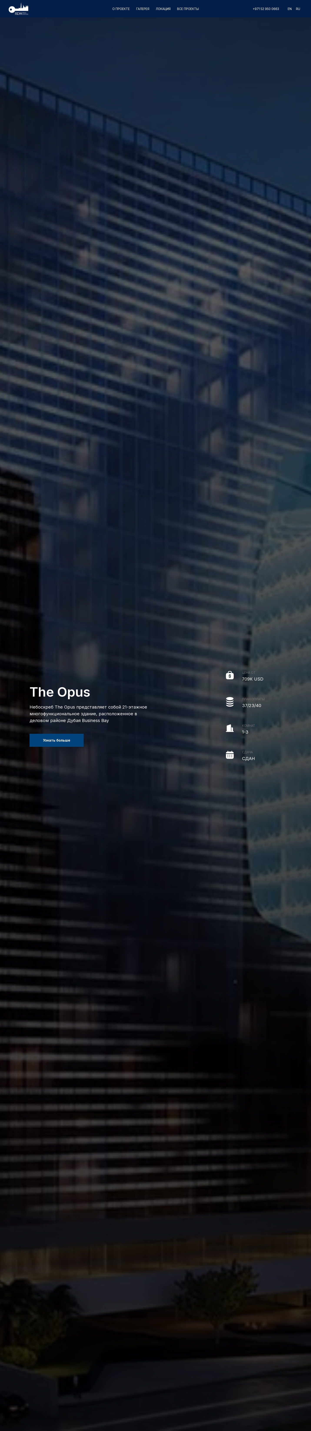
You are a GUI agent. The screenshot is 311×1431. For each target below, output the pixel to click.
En (290, 9)
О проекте (121, 9)
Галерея (142, 9)
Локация (163, 9)
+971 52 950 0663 (266, 9)
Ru (298, 9)
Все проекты (188, 9)
